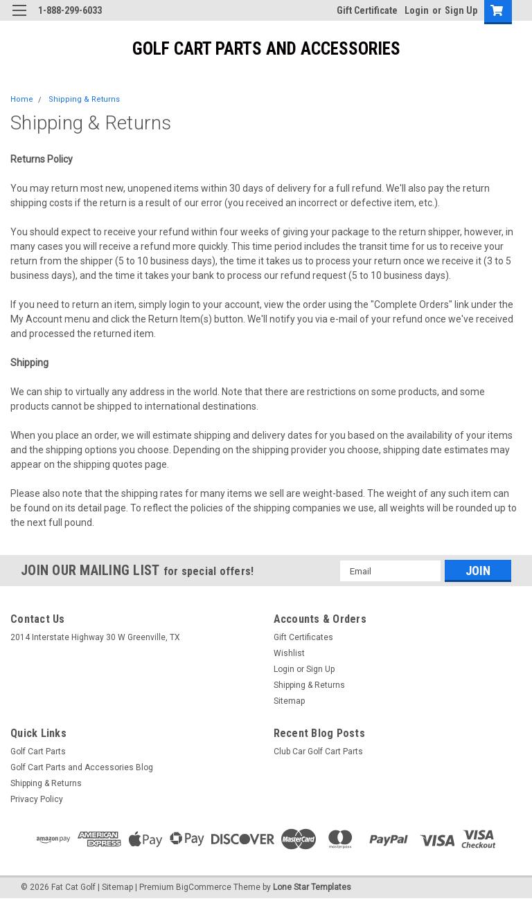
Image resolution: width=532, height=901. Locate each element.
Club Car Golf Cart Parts (318, 751)
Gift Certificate (367, 10)
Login (417, 10)
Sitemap (289, 701)
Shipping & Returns (84, 99)
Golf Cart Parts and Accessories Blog (81, 767)
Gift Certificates (303, 637)
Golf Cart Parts (38, 751)
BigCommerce (203, 887)
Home (21, 99)
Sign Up (461, 10)
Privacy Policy (36, 799)
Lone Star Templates (312, 887)
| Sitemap (115, 887)
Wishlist (289, 653)
